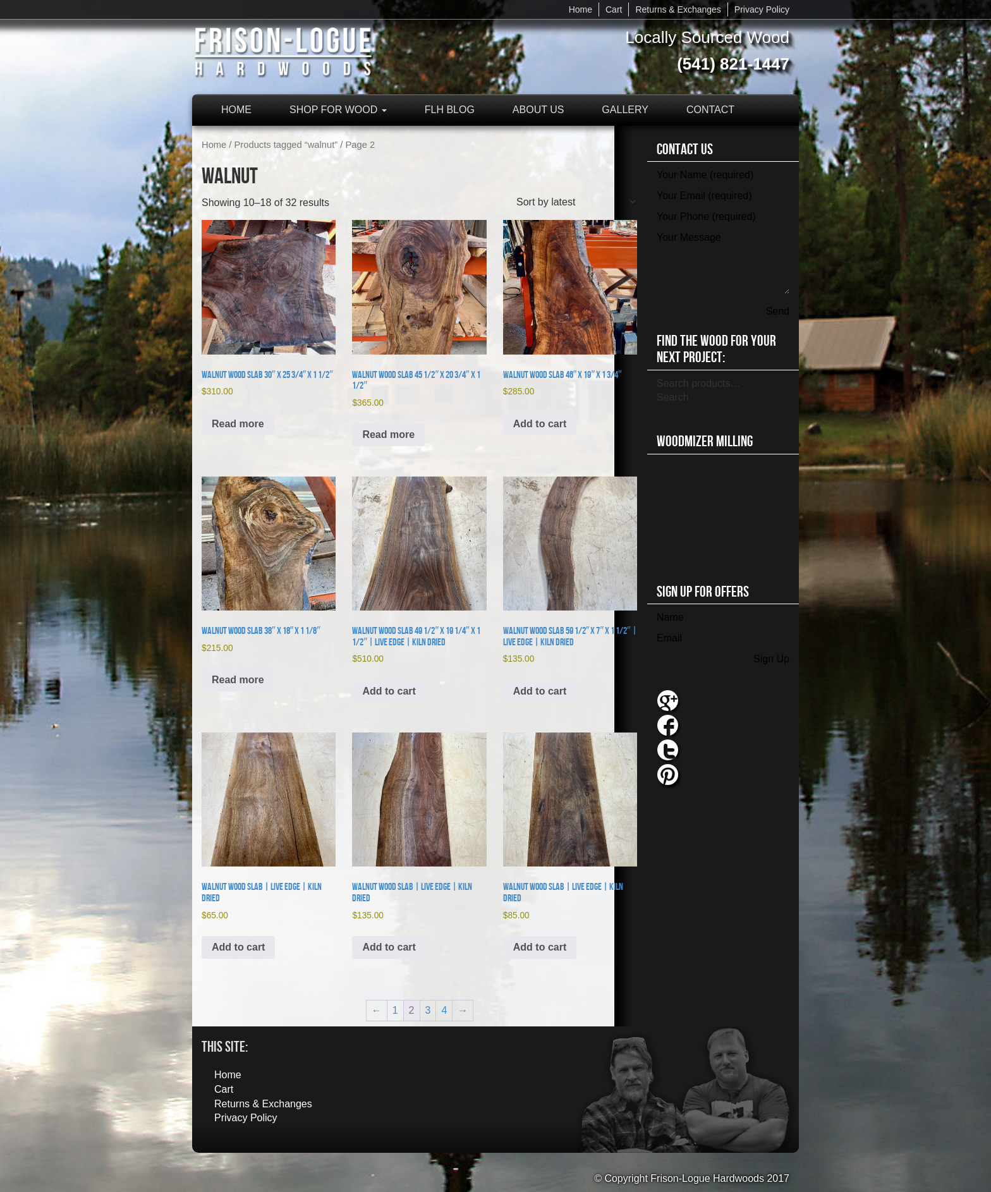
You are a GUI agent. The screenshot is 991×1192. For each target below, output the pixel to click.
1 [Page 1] (395, 1010)
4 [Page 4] (444, 1010)
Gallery (625, 109)
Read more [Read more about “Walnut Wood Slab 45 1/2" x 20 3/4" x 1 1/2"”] (388, 434)
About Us (538, 109)
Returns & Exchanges (677, 9)
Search (673, 397)
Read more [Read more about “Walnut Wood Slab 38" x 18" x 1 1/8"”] (238, 679)
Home (580, 9)
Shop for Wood (338, 109)
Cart (613, 9)
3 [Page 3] (428, 1010)
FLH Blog (450, 109)
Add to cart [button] (539, 423)
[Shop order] (576, 202)
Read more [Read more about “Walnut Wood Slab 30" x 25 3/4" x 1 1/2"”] (238, 423)
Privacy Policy (761, 9)
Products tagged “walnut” (286, 145)
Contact (710, 109)
